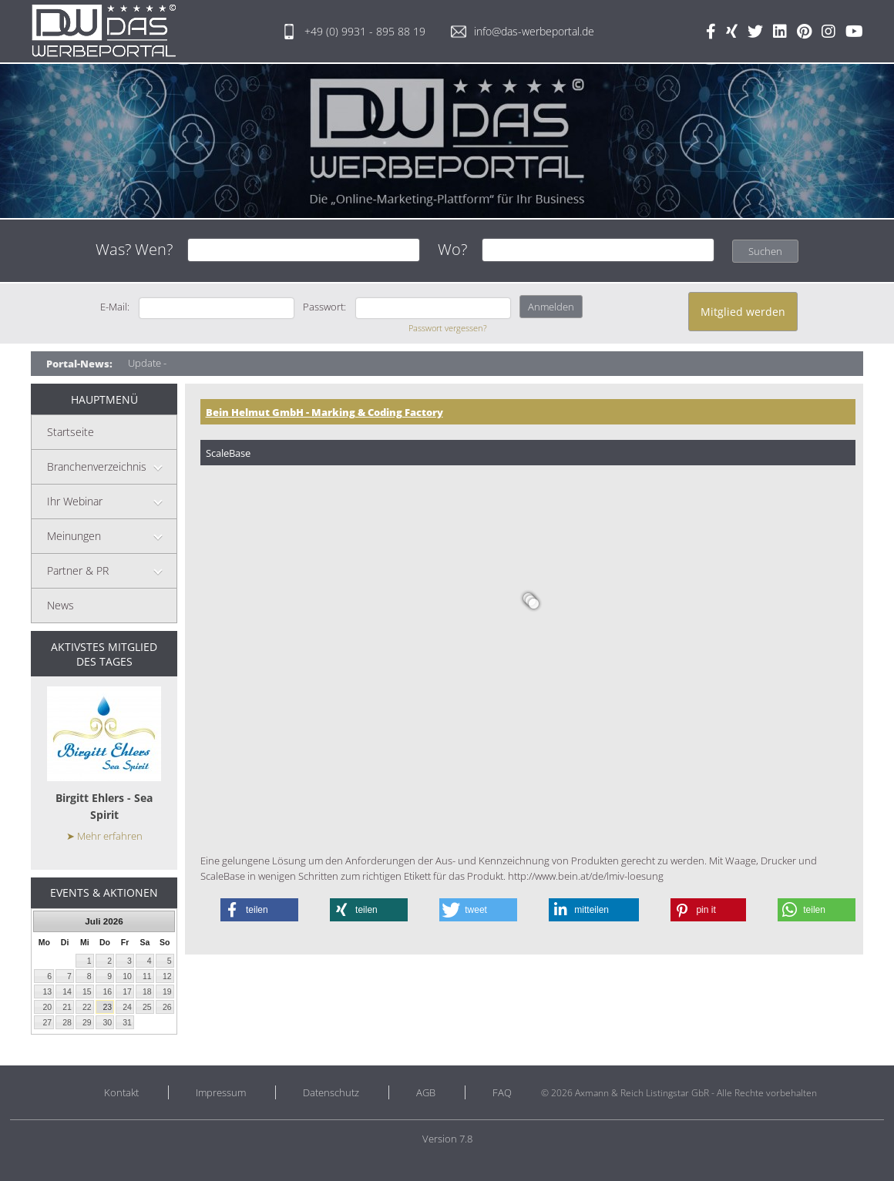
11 (147, 976)
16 (107, 991)
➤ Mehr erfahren (104, 836)
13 (47, 991)
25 (147, 1007)
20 (47, 1007)
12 (167, 976)
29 (87, 1022)
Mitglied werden (743, 311)
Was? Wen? (134, 249)
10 (127, 976)
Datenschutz (331, 1092)
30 (107, 1022)
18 (147, 991)
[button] (259, 909)
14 (67, 991)
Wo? (452, 249)
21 (67, 1007)
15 (87, 991)
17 (127, 991)
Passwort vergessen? (447, 328)
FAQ (502, 1092)
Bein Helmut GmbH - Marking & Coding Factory (324, 412)
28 (67, 1022)
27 (47, 1022)
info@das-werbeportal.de (522, 31)
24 (127, 1007)
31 (127, 1022)
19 (167, 991)
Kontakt (121, 1092)
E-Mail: (114, 307)
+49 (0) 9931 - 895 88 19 (353, 31)
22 (87, 1007)
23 (107, 1007)
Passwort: (324, 307)
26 (167, 1007)
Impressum (221, 1092)
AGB (425, 1092)
